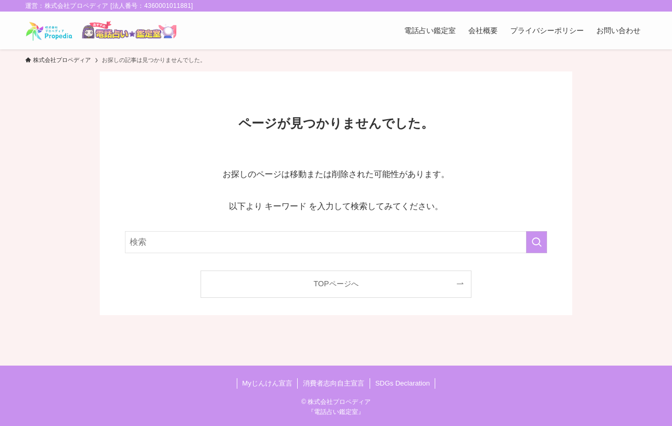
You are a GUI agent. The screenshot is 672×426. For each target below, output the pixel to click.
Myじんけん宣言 (267, 383)
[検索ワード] (336, 242)
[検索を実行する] (536, 242)
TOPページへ (335, 283)
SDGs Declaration (402, 383)
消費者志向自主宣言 (333, 383)
